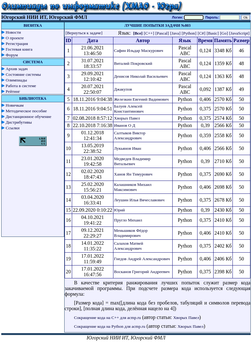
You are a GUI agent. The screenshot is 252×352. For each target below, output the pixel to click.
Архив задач (17, 68)
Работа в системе (21, 85)
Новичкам (15, 105)
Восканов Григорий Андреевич (141, 271)
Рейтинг (13, 91)
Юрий (119, 210)
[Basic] (213, 33)
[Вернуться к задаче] (84, 33)
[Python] (189, 33)
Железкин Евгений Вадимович (141, 99)
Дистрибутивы (19, 122)
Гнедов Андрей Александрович (142, 258)
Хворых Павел (127, 118)
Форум (12, 55)
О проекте (15, 38)
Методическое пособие (26, 111)
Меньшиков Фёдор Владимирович (131, 233)
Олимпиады (16, 80)
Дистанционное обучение (28, 116)
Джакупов (123, 89)
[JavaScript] (239, 33)
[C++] (149, 33)
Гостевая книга (19, 49)
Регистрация (17, 43)
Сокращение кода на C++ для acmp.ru (107, 317)
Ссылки (13, 128)
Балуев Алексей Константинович (129, 109)
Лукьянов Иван (127, 148)
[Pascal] (162, 33)
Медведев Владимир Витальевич (132, 161)
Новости (13, 32)
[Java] (175, 33)
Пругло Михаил (128, 220)
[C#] (201, 33)
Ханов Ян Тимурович (133, 174)
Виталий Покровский (133, 63)
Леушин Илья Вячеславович (139, 200)
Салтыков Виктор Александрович (130, 135)
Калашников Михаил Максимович (133, 187)
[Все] (138, 33)
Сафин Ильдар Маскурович (138, 50)
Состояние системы (23, 74)
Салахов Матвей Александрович (128, 246)
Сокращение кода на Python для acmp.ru (109, 326)
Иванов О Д (124, 125)
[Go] (224, 33)
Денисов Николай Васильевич (141, 76)
